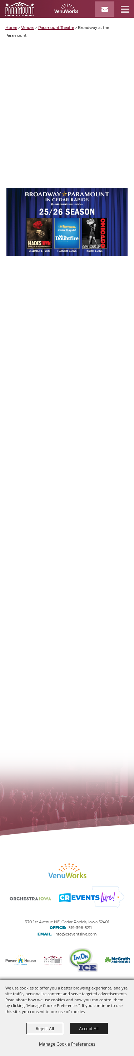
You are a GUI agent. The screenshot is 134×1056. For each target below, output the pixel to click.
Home (11, 27)
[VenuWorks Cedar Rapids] (41, 9)
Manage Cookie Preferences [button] (67, 1044)
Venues (27, 27)
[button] (125, 9)
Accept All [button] (89, 1028)
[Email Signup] (104, 9)
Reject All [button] (45, 1028)
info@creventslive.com (75, 934)
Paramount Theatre (56, 27)
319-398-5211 (80, 927)
